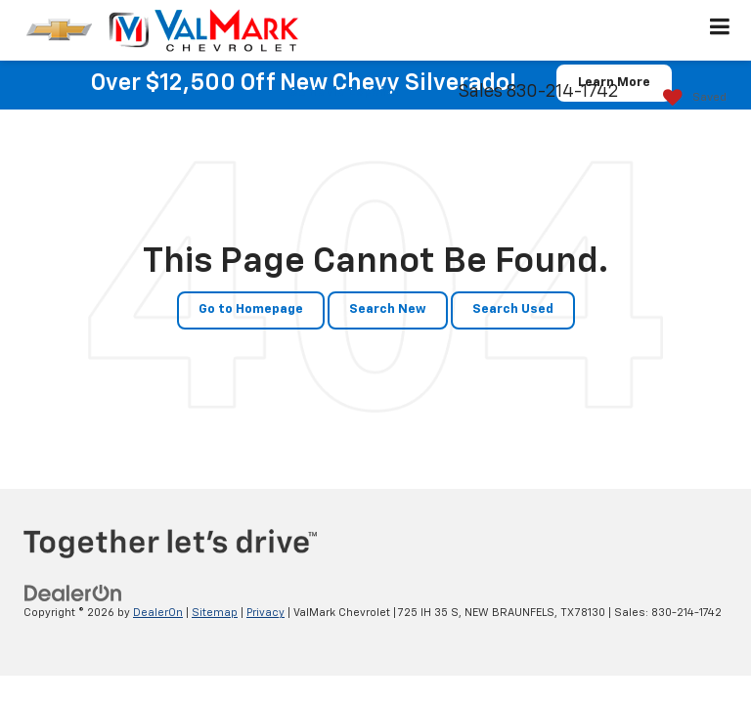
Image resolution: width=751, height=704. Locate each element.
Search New (387, 309)
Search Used (512, 309)
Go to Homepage (251, 309)
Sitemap (215, 612)
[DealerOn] (73, 594)
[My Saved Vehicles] (690, 98)
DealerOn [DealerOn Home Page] (158, 612)
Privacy (265, 612)
